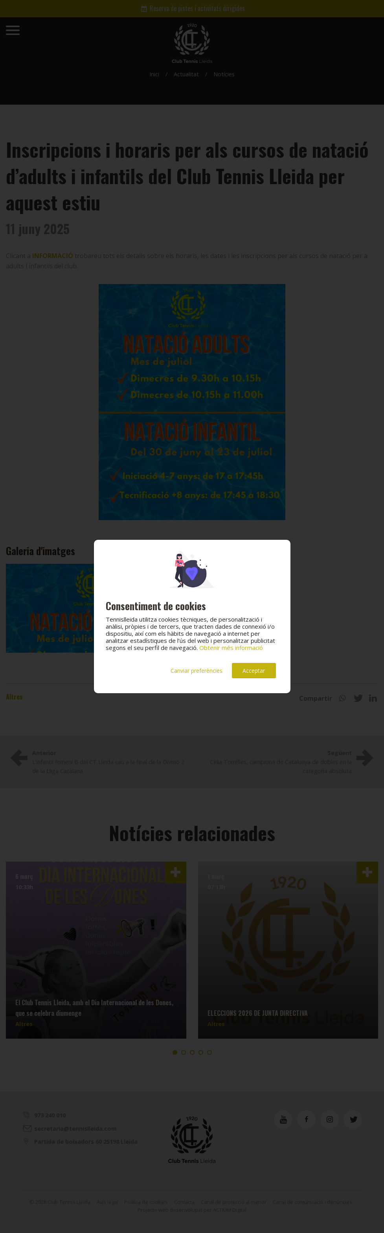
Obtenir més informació (231, 648)
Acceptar (254, 670)
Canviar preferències (196, 670)
